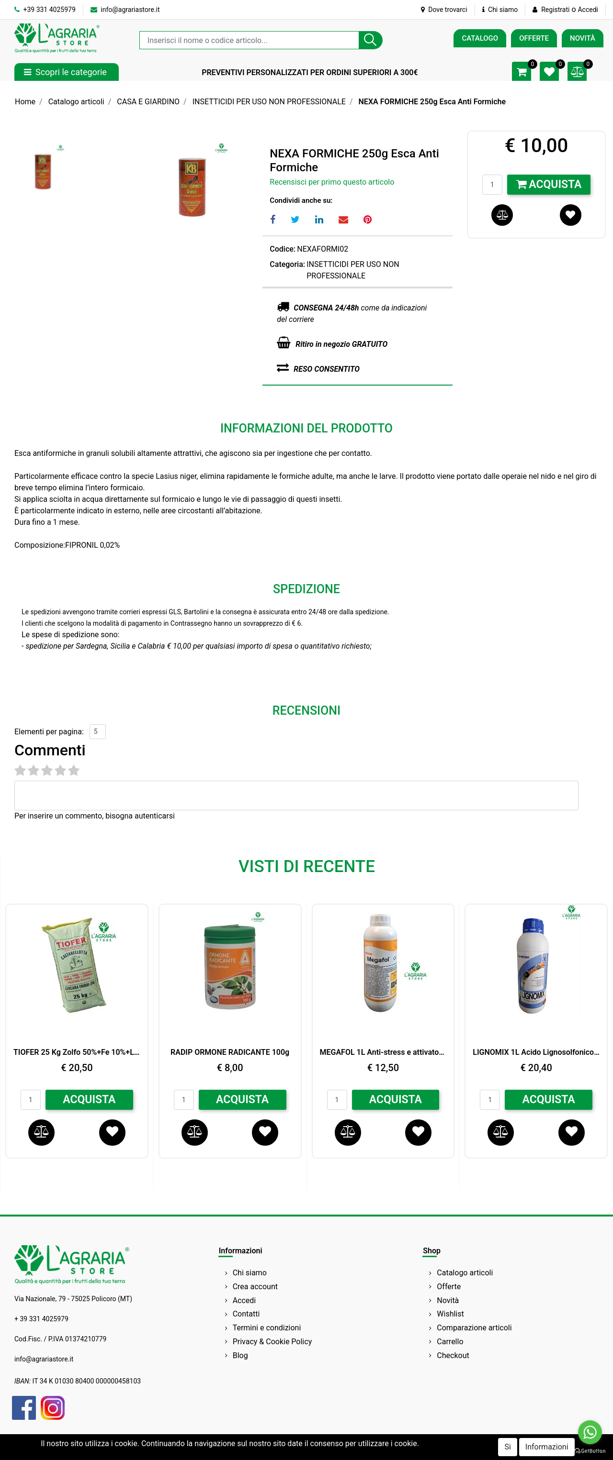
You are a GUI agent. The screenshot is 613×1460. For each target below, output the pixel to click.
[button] (371, 40)
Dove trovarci (444, 9)
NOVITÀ (582, 38)
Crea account (255, 1286)
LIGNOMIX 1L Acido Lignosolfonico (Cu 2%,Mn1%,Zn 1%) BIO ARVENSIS (536, 1052)
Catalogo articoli (76, 101)
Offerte (449, 1286)
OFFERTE (534, 38)
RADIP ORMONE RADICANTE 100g (229, 1052)
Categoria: (287, 264)
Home (25, 101)
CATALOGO (480, 38)
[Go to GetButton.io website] (590, 1450)
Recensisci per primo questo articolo (332, 182)
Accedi (588, 9)
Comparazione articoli (474, 1327)
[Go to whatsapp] (590, 1432)
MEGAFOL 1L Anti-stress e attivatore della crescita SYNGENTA (383, 1052)
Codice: (282, 249)
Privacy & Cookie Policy (272, 1341)
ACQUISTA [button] (89, 1099)
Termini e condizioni (267, 1327)
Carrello (450, 1341)
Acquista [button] (549, 184)
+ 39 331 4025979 (41, 1319)
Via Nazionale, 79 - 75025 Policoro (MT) (73, 1299)
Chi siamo (500, 9)
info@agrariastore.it (125, 9)
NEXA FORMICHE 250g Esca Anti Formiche (432, 101)
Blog (240, 1355)
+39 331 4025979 (45, 9)
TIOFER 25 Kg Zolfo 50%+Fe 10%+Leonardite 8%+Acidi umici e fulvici (76, 1052)
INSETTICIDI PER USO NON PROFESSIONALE (269, 101)
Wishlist (450, 1313)
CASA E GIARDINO (148, 101)
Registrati (555, 9)
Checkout (453, 1355)
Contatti (246, 1313)
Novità (448, 1300)
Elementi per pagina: (49, 731)
